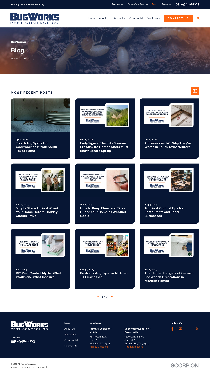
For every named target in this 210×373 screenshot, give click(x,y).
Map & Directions (99, 346)
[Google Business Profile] (180, 329)
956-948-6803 (187, 4)
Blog (154, 4)
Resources (117, 4)
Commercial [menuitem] (136, 18)
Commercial (71, 340)
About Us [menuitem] (104, 18)
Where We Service (138, 4)
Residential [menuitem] (119, 18)
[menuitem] (14, 367)
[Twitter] (197, 329)
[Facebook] (172, 329)
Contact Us (178, 18)
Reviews (166, 4)
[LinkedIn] (189, 329)
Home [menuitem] (91, 18)
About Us (69, 328)
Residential (70, 334)
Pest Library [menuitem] (153, 18)
